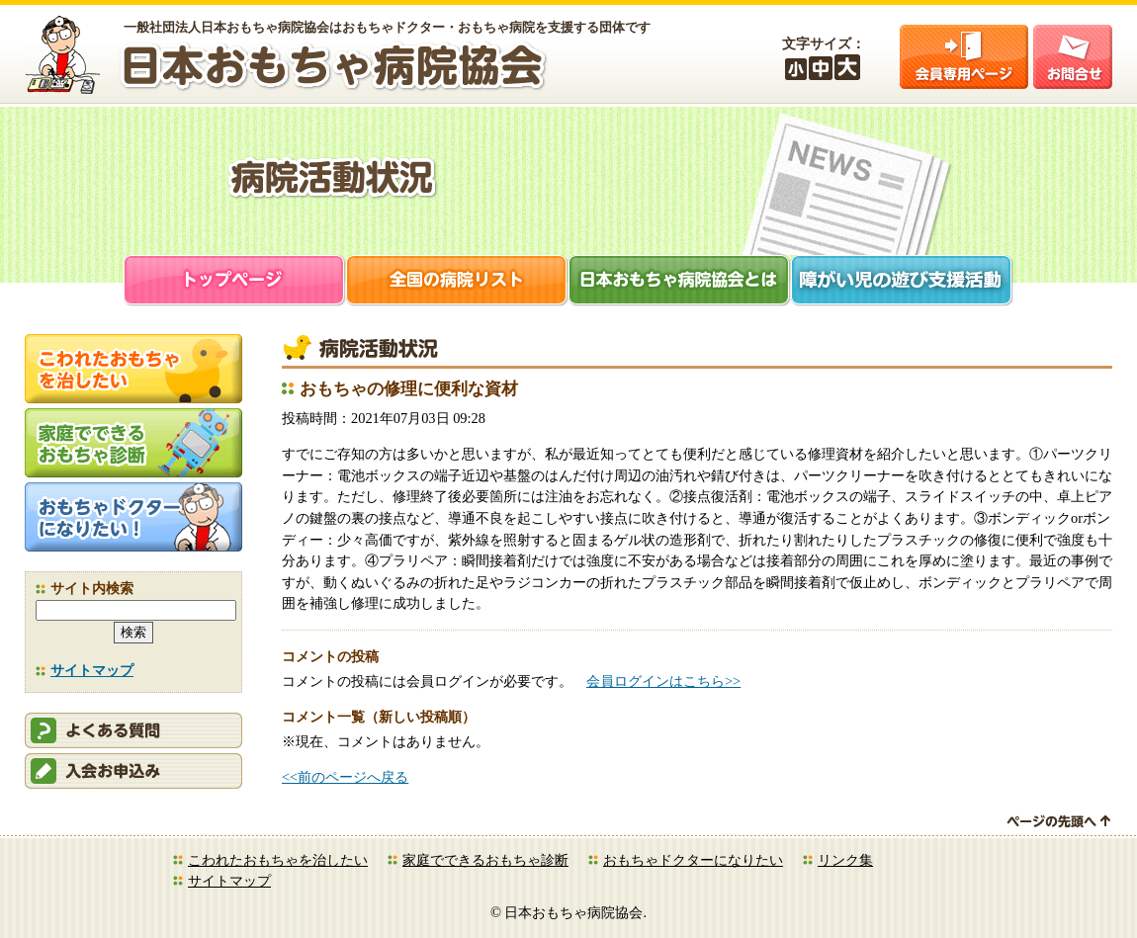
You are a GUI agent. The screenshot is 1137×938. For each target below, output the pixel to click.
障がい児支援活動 (902, 282)
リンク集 (845, 860)
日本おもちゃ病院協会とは (679, 282)
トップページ (235, 282)
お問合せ (1072, 57)
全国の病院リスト (457, 282)
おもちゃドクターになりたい (693, 860)
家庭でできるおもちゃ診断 (485, 860)
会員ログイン (964, 57)
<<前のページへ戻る (345, 777)
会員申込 (133, 771)
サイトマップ (91, 670)
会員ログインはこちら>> (663, 681)
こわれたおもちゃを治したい (278, 860)
